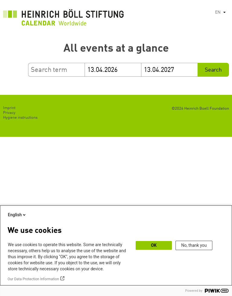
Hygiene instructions (20, 118)
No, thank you (194, 245)
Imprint (9, 108)
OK (154, 245)
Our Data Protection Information (33, 279)
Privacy (9, 113)
